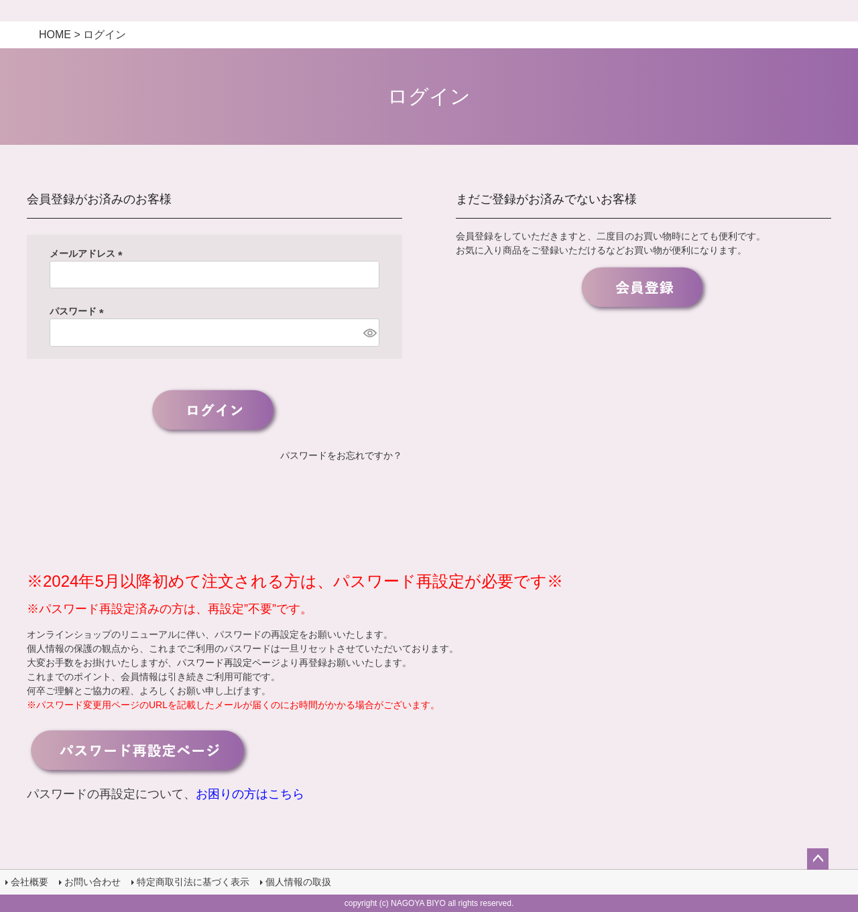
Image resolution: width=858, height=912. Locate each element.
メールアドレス (88, 253)
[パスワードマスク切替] (369, 332)
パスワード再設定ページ (228, 662)
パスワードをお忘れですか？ (341, 455)
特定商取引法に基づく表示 (193, 881)
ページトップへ (818, 859)
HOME (55, 34)
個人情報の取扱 (298, 881)
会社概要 (29, 881)
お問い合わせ (92, 881)
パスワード (79, 311)
